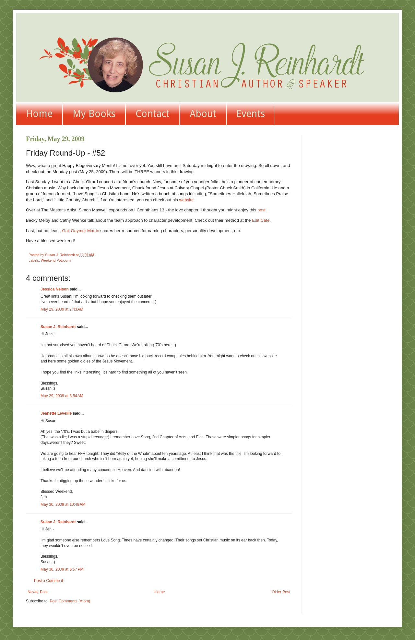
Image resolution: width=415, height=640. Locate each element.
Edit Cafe (260, 220)
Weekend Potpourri (56, 260)
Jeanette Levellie (56, 413)
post (261, 209)
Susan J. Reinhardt (58, 327)
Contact (153, 113)
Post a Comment (48, 580)
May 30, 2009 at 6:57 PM (62, 569)
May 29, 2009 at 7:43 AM (62, 309)
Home (39, 113)
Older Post (281, 592)
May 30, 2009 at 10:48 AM (63, 504)
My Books (94, 113)
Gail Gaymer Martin (80, 230)
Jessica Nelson (55, 289)
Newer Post (38, 592)
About (203, 113)
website (186, 199)
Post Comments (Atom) (70, 601)
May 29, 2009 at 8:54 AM (62, 396)
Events (250, 113)
